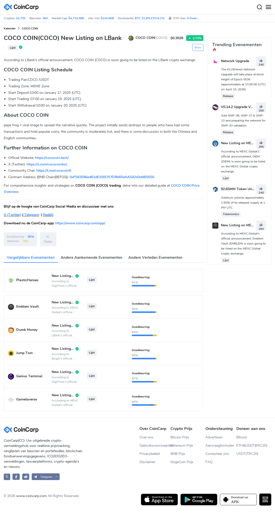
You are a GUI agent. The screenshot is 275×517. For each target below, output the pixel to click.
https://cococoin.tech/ (52, 157)
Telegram (31, 214)
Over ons (146, 437)
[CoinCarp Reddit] (25, 477)
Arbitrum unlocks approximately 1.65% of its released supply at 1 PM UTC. (243, 203)
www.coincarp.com (31, 496)
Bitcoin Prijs (179, 437)
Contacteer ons (217, 453)
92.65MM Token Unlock (240, 189)
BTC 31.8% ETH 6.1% (149, 18)
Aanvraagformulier (219, 445)
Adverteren (214, 437)
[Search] (259, 7)
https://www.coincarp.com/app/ (80, 223)
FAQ (209, 462)
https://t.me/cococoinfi (53, 170)
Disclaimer (147, 462)
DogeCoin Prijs (181, 462)
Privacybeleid (149, 453)
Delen (48, 239)
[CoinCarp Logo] (22, 7)
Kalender (10, 28)
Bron (198, 47)
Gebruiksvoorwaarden (155, 445)
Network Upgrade (235, 61)
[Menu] (268, 7)
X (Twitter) (12, 214)
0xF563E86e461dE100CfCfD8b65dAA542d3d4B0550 (112, 177)
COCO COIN (30, 28)
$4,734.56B (76, 18)
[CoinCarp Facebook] (16, 477)
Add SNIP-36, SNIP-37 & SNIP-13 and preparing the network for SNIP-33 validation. (243, 121)
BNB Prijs (177, 453)
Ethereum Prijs (181, 445)
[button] (46, 476)
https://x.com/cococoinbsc (46, 164)
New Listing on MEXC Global (244, 143)
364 (45, 18)
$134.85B (107, 18)
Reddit (48, 214)
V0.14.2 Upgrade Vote (238, 107)
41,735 (20, 18)
